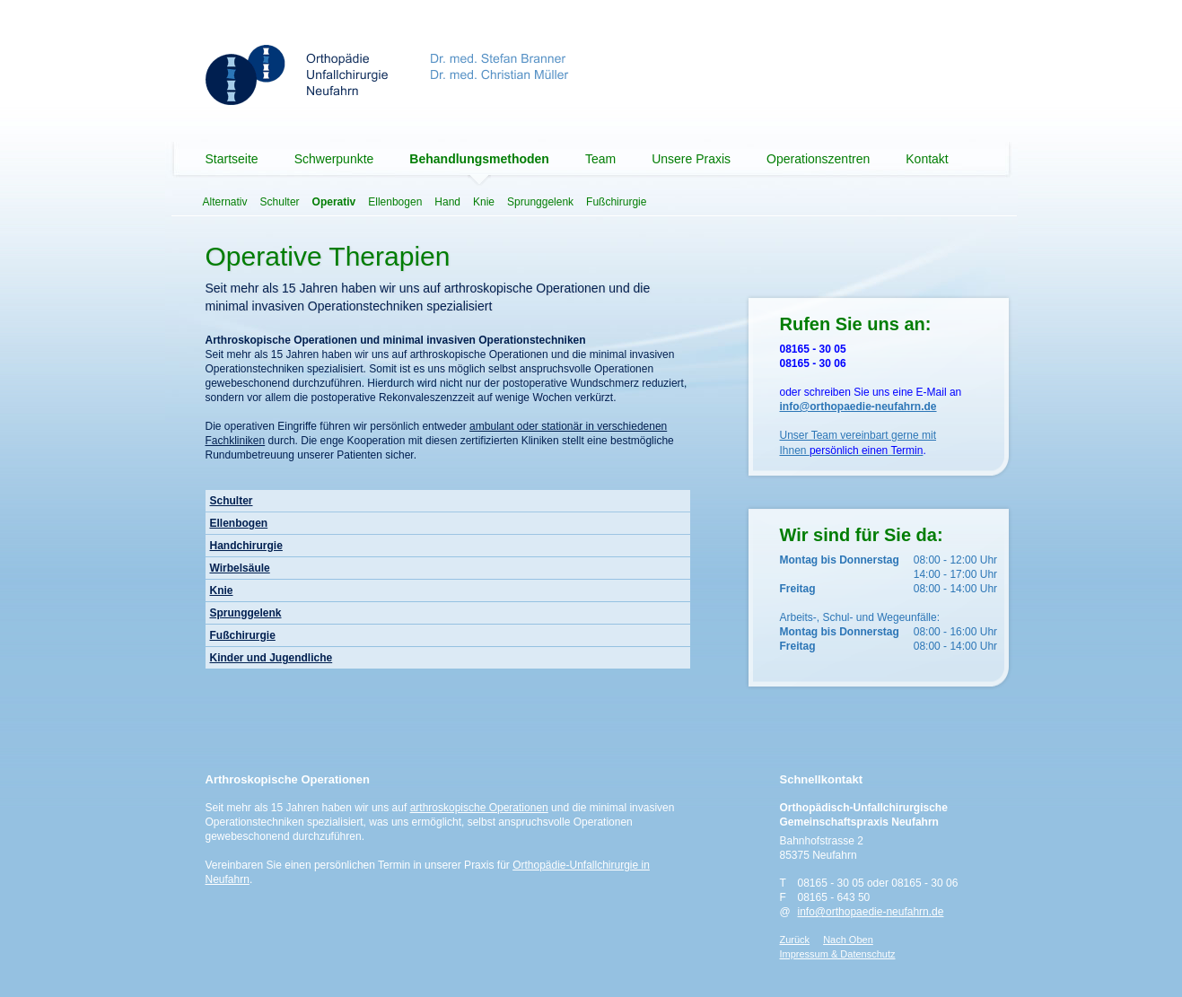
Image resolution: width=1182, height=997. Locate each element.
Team (600, 159)
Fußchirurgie (616, 202)
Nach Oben (848, 939)
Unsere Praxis (691, 159)
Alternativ (225, 202)
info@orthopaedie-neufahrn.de (871, 911)
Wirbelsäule (240, 568)
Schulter (280, 202)
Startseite (232, 159)
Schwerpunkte (334, 159)
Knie (484, 202)
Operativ (334, 202)
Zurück (795, 939)
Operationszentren (818, 159)
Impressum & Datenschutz (838, 954)
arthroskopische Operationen (479, 807)
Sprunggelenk (540, 202)
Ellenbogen (395, 202)
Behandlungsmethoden (479, 159)
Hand (447, 202)
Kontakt (927, 159)
